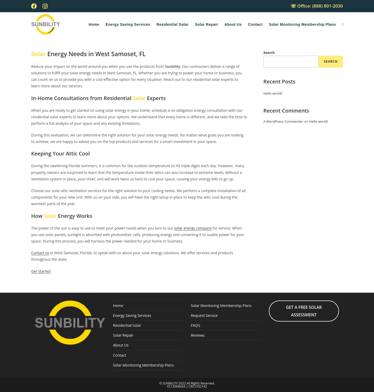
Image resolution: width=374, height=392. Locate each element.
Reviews (197, 335)
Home (118, 305)
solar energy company (193, 228)
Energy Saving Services (132, 315)
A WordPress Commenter (283, 121)
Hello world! (272, 93)
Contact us (40, 252)
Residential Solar (127, 325)
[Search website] (343, 24)
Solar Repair (123, 335)
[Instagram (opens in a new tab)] (45, 6)
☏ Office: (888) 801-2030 (317, 6)
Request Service (204, 315)
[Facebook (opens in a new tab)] (35, 6)
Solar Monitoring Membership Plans (143, 365)
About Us (121, 345)
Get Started (40, 271)
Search (269, 52)
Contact (119, 355)
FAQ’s (195, 325)
